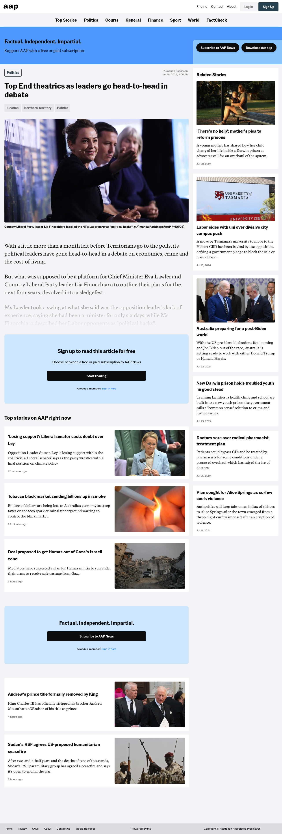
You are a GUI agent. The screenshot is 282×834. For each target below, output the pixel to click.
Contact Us (63, 828)
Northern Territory (38, 108)
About (231, 7)
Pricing (202, 7)
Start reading (96, 376)
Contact (217, 7)
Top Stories (66, 20)
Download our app (259, 47)
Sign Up (268, 6)
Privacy (22, 828)
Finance (155, 20)
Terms (9, 828)
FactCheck (216, 20)
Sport (175, 20)
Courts (112, 20)
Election (13, 108)
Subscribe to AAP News (218, 47)
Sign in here (109, 388)
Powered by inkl (141, 828)
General (133, 20)
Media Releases (85, 828)
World (193, 20)
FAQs (35, 828)
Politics (91, 20)
